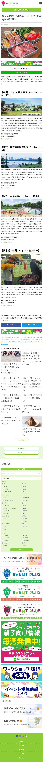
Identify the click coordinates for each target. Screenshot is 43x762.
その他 (24, 505)
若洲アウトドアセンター (18, 341)
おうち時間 (5, 537)
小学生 (24, 489)
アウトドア (5, 521)
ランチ (13, 337)
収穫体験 (24, 521)
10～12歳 (5, 489)
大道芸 (4, 543)
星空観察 (24, 510)
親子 (5, 337)
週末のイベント (21, 456)
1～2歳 (24, 483)
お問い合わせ (21, 758)
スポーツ (24, 503)
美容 (4, 518)
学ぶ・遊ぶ (5, 513)
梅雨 (23, 543)
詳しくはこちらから (6, 139)
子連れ (9, 337)
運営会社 (21, 745)
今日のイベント (21, 448)
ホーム (21, 741)
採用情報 (21, 753)
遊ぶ (22, 337)
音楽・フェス (6, 503)
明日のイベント (21, 452)
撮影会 (24, 516)
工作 (4, 497)
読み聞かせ (5, 516)
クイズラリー (6, 510)
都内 (2, 337)
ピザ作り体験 (25, 540)
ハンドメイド (6, 523)
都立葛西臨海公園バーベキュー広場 (29, 339)
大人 (23, 491)
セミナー (24, 526)
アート (4, 526)
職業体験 (5, 540)
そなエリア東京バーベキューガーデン (10, 339)
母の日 (4, 545)
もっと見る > (21, 440)
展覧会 (24, 508)
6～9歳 (24, 486)
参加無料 (5, 535)
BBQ (41, 337)
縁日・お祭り (25, 500)
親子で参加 (25, 537)
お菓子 (24, 545)
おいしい (29, 337)
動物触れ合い (25, 497)
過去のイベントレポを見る (9, 508)
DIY (23, 523)
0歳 (3, 483)
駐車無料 (24, 535)
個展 (4, 529)
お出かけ (18, 337)
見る (23, 513)
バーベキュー (36, 337)
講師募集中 (21, 749)
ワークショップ (6, 505)
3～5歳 (4, 486)
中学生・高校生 (6, 491)
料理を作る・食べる (7, 500)
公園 (25, 337)
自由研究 (24, 518)
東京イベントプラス (9, 3)
